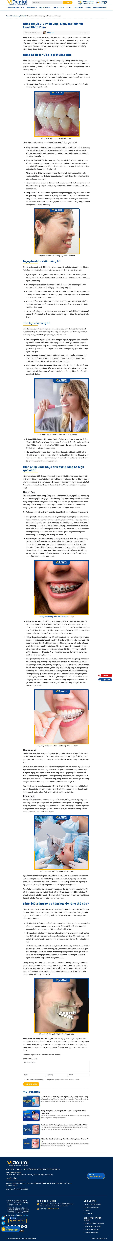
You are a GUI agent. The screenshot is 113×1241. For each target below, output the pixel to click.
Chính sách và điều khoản (93, 1226)
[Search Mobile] (67, 2)
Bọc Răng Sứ (44, 7)
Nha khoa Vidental (29, 1238)
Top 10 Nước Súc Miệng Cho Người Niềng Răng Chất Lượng (64, 1097)
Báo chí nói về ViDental (92, 1207)
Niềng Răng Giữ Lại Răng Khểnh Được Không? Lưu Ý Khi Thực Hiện (63, 1112)
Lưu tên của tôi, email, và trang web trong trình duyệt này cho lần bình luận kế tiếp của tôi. (52, 1080)
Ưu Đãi (69, 7)
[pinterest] (22, 1226)
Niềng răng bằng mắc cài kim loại (53, 617)
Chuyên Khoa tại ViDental (93, 1204)
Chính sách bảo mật (91, 1232)
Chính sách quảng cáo (92, 1229)
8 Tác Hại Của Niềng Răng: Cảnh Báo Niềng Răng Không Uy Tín (65, 1140)
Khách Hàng (78, 7)
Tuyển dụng (88, 1213)
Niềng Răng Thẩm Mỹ (19, 16)
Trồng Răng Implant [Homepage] (15, 7)
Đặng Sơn (50, 32)
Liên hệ (88, 7)
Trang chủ (9, 16)
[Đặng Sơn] (44, 32)
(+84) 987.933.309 (21, 1189)
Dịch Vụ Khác (58, 7)
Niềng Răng (31, 7)
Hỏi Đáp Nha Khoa (99, 7)
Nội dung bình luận (30, 1059)
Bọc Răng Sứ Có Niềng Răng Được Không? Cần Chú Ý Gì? (64, 1125)
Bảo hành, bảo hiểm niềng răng (94, 1223)
